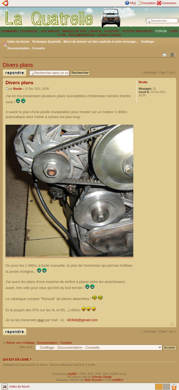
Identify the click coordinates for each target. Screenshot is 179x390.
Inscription (149, 3)
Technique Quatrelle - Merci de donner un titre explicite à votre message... (85, 41)
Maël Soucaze (93, 379)
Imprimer (164, 54)
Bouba (17, 88)
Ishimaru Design (102, 376)
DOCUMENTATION (81, 35)
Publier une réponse (14, 72)
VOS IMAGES (49, 31)
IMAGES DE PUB (74, 31)
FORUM (161, 31)
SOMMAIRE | (10, 31)
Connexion (169, 3)
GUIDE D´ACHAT (109, 35)
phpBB (72, 373)
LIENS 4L (95, 31)
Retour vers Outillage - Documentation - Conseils (39, 342)
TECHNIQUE (29, 31)
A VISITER (111, 31)
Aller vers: (26, 347)
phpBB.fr (118, 379)
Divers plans (18, 65)
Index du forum (18, 41)
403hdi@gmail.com (82, 320)
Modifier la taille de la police (172, 55)
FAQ (133, 3)
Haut (171, 324)
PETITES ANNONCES (137, 31)
